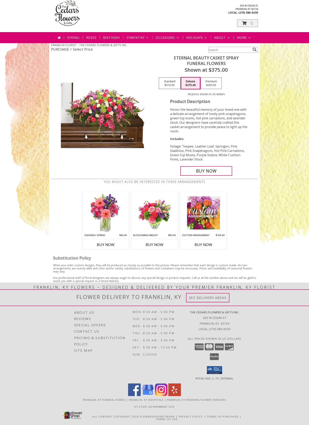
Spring (73, 37)
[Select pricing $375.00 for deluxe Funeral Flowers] (190, 83)
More (244, 37)
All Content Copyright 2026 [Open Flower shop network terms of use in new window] (115, 416)
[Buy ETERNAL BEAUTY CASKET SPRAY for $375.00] (206, 171)
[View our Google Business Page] (147, 395)
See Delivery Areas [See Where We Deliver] (208, 297)
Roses (91, 37)
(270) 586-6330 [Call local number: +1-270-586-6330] (248, 12)
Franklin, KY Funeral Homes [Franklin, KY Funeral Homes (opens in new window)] (104, 399)
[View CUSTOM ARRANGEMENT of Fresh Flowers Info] (203, 213)
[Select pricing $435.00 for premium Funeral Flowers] (211, 83)
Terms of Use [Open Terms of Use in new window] (167, 419)
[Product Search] (229, 50)
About (222, 37)
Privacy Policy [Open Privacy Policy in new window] (191, 416)
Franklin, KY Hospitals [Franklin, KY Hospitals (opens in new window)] (146, 399)
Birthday (111, 37)
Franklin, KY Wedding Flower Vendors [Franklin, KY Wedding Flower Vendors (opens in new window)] (196, 399)
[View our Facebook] (134, 395)
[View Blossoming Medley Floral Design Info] (154, 213)
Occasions (168, 37)
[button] (247, 23)
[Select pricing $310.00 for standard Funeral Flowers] (169, 83)
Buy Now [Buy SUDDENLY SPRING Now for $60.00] (105, 244)
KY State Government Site (154, 406)
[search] (254, 49)
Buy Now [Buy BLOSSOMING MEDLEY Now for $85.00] (154, 244)
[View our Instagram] (161, 395)
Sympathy (138, 37)
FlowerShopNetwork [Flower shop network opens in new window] (157, 416)
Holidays (197, 37)
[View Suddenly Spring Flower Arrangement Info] (105, 213)
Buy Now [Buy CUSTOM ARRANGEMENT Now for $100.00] (203, 244)
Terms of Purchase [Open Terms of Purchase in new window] (223, 416)
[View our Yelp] (174, 395)
